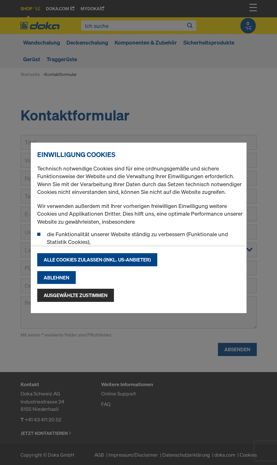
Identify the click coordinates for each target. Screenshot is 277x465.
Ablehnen (56, 277)
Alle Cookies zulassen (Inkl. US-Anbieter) (97, 259)
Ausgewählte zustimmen (76, 295)
